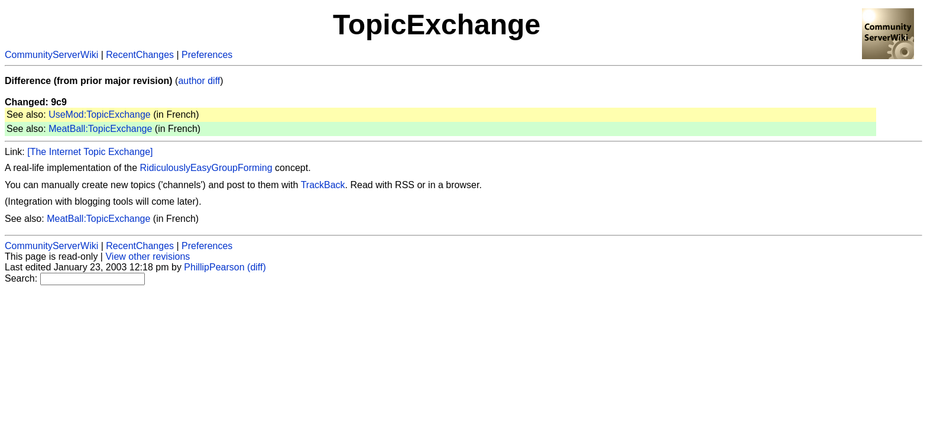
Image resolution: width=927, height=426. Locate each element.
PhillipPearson (214, 267)
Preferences (206, 55)
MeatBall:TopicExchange (100, 129)
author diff (199, 81)
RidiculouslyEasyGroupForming (206, 168)
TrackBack (323, 185)
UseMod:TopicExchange (99, 114)
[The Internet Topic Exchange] (90, 152)
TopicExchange (436, 24)
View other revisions (147, 256)
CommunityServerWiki (51, 55)
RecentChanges (140, 55)
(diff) (256, 267)
